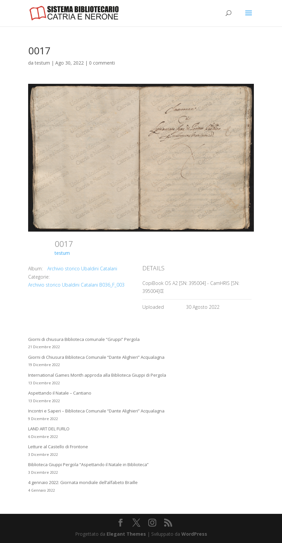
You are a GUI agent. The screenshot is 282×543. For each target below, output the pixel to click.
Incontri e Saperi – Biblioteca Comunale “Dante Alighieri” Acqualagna (96, 411)
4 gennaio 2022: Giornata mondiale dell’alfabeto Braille (83, 482)
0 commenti (102, 63)
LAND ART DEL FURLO (49, 429)
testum (42, 63)
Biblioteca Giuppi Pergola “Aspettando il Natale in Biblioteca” (88, 464)
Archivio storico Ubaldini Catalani (82, 268)
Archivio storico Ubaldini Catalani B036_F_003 (76, 285)
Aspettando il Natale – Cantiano (59, 393)
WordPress (194, 534)
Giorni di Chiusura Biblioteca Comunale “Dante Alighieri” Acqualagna (96, 357)
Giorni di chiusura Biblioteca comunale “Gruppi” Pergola (84, 339)
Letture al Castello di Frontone (58, 447)
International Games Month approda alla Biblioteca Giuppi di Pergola (97, 375)
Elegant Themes (126, 534)
